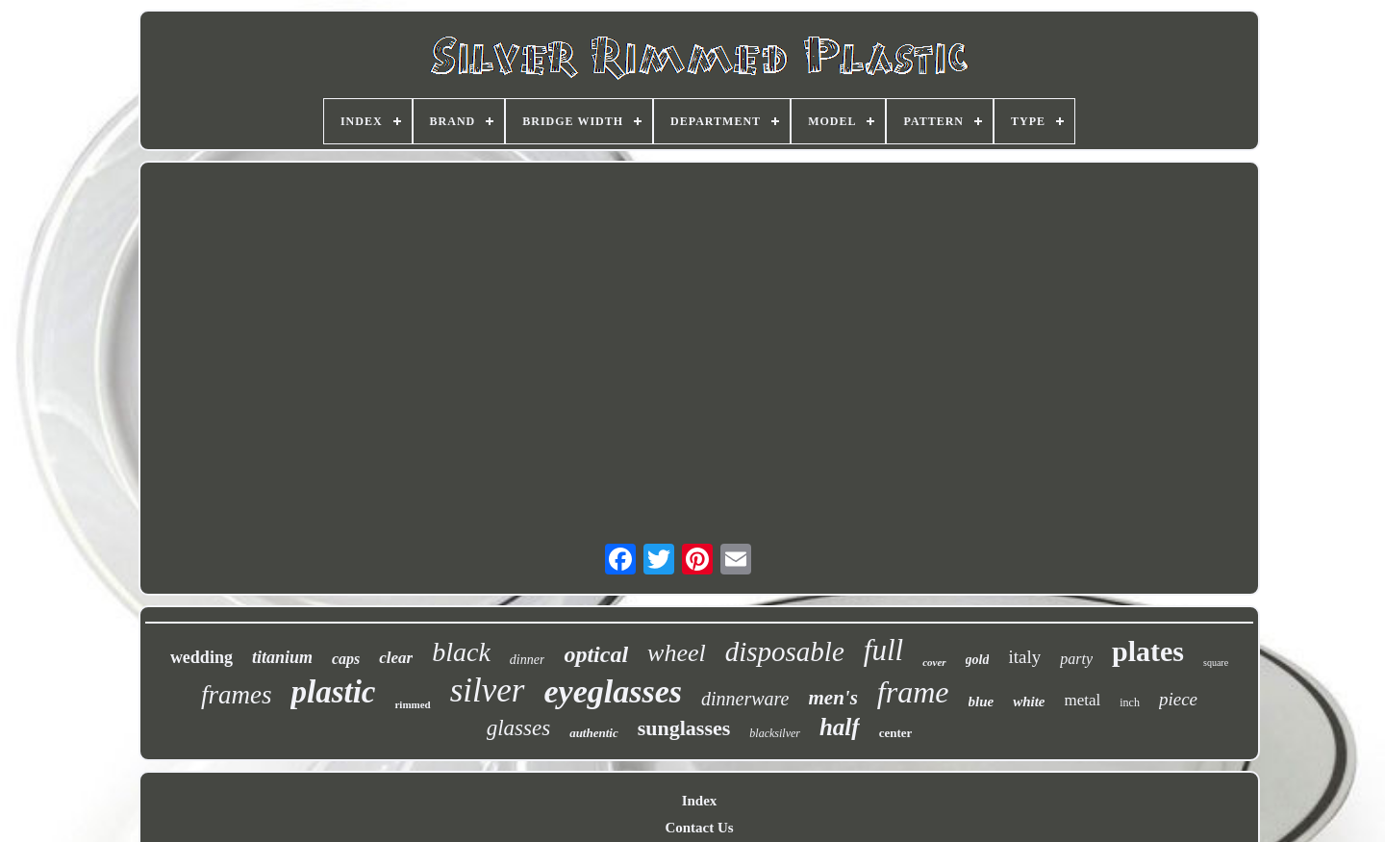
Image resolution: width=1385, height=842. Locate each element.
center (896, 733)
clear (396, 658)
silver (487, 690)
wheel (676, 653)
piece (1178, 699)
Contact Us (699, 827)
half (839, 727)
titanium (282, 657)
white (1029, 701)
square (1215, 662)
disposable (784, 651)
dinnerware (745, 698)
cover (933, 662)
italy (1024, 657)
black (461, 652)
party (1076, 659)
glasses (518, 728)
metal (1083, 700)
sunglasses (684, 728)
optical (596, 654)
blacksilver (774, 733)
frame (913, 692)
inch (1130, 702)
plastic (332, 692)
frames (236, 694)
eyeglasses (613, 691)
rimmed (412, 704)
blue (982, 701)
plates (1148, 651)
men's (833, 697)
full (883, 650)
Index (700, 800)
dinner (527, 659)
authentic (593, 733)
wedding (201, 657)
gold (978, 659)
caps (346, 659)
